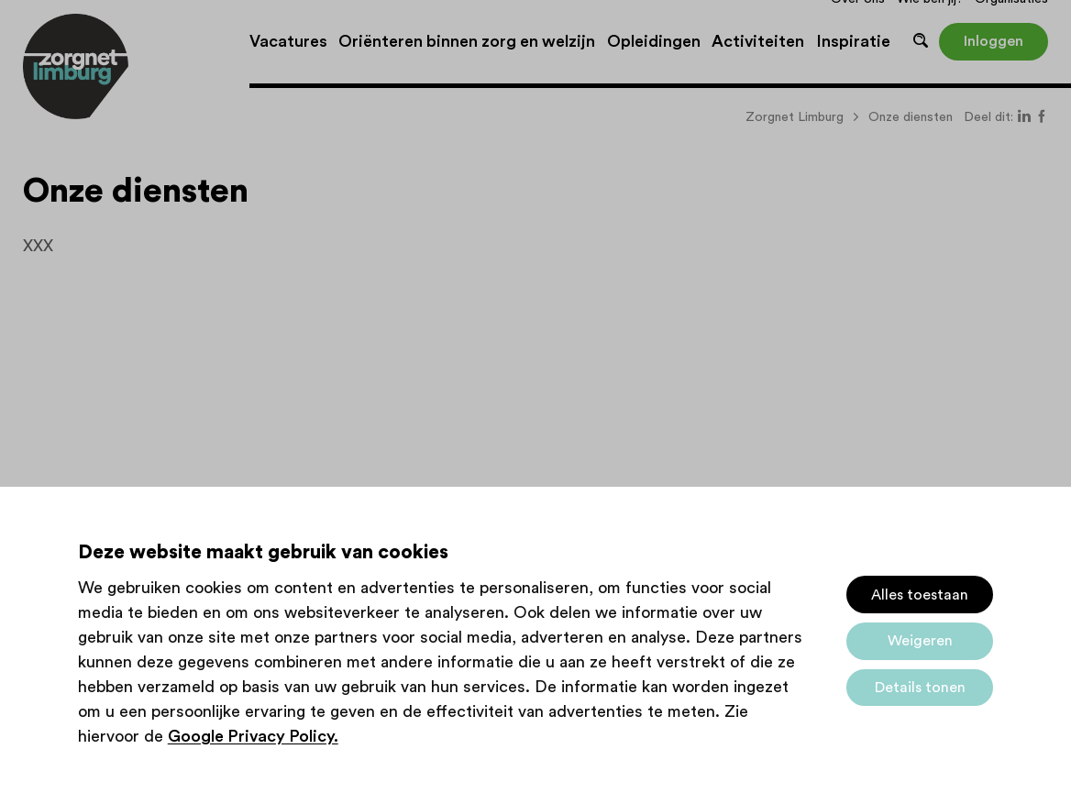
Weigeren (920, 640)
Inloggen (993, 41)
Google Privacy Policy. (253, 736)
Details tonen (920, 687)
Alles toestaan (919, 595)
